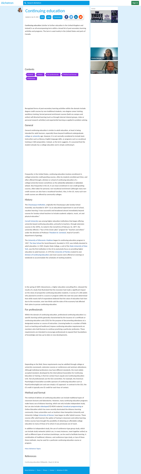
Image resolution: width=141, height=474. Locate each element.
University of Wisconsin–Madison (40, 240)
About (30, 470)
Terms (39, 470)
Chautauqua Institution (36, 205)
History (40, 75)
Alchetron (7, 3)
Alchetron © (62, 470)
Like (48, 17)
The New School (35, 243)
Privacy (45, 470)
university (36, 136)
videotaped (44, 406)
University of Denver (46, 415)
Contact (52, 470)
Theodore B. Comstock (57, 233)
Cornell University (31, 221)
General (30, 75)
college (27, 136)
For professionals (53, 75)
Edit (42, 17)
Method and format (69, 75)
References (31, 78)
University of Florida (62, 252)
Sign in (135, 3)
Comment (58, 17)
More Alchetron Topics (33, 449)
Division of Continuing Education (37, 255)
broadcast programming (72, 406)
